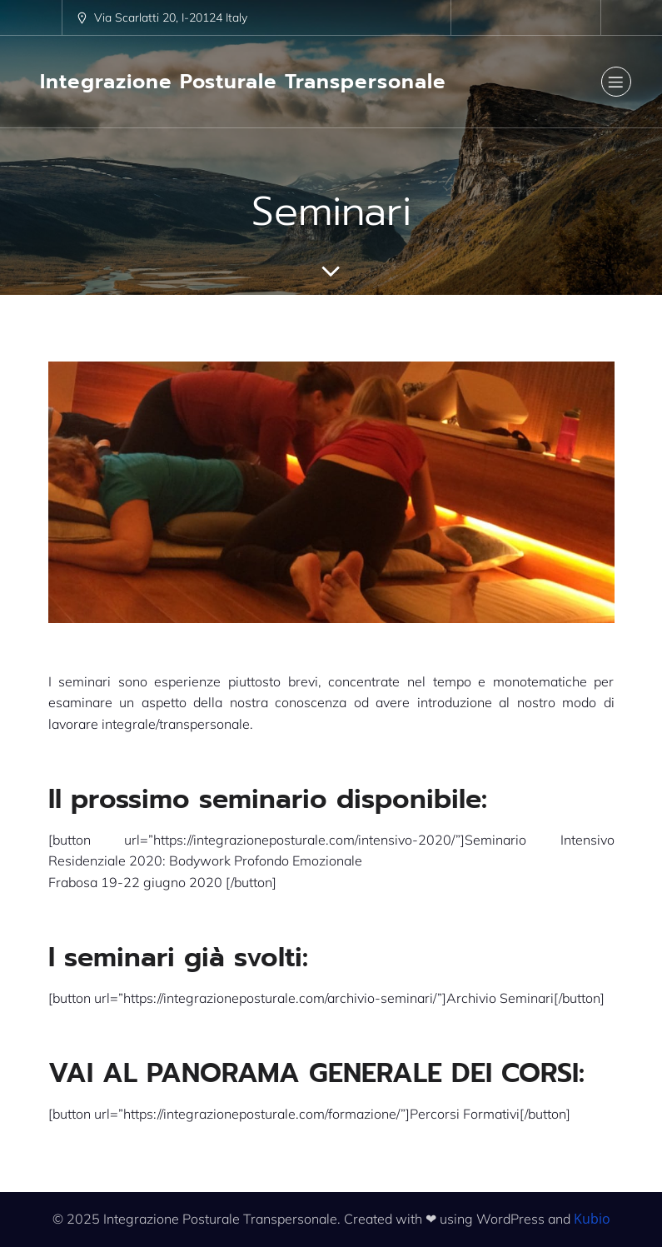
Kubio (592, 1219)
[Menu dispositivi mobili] (616, 82)
